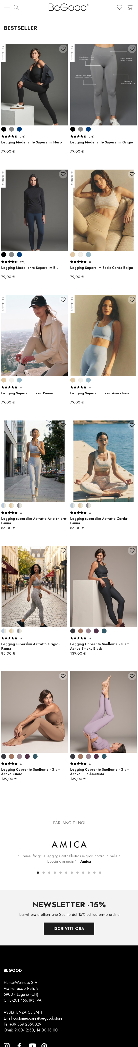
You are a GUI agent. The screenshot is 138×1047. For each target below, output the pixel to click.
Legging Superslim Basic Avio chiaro (100, 393)
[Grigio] (11, 129)
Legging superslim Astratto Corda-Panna (99, 520)
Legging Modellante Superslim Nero (31, 142)
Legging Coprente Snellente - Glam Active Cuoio (30, 771)
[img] (16, 7)
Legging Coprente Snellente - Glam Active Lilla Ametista (99, 771)
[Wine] (96, 630)
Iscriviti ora (69, 928)
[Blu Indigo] (104, 630)
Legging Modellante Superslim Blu (29, 267)
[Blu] (19, 129)
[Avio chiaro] (88, 254)
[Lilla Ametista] (88, 630)
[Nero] (3, 129)
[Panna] (80, 254)
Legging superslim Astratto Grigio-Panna (30, 646)
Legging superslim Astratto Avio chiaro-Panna (34, 520)
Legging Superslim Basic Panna (27, 393)
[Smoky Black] (72, 630)
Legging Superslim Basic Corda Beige (101, 267)
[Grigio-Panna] (19, 505)
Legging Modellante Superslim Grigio (101, 142)
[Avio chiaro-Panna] (3, 505)
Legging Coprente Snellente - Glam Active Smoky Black (99, 646)
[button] (38, 872)
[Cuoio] (80, 630)
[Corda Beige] (72, 254)
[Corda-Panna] (11, 505)
